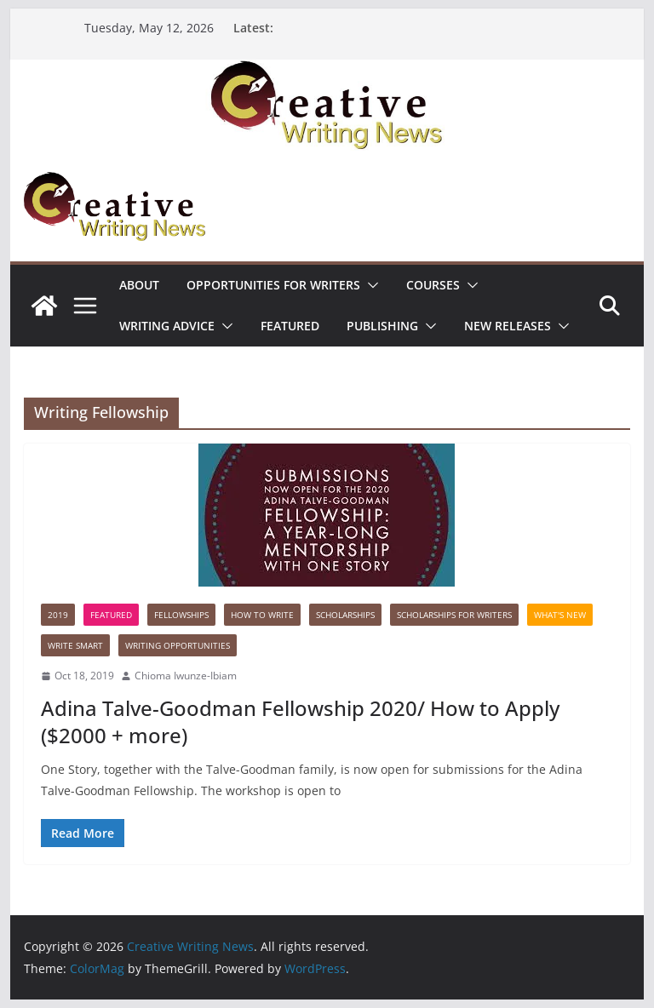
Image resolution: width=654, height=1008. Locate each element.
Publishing (382, 326)
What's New (560, 615)
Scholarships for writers (454, 615)
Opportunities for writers (273, 285)
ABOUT (139, 285)
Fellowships (181, 615)
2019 (58, 615)
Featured (290, 326)
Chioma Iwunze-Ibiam (186, 675)
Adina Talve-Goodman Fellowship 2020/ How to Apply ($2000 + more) (300, 721)
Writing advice (167, 326)
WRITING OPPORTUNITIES (177, 645)
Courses (433, 285)
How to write (262, 615)
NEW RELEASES (507, 326)
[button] (369, 285)
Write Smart (75, 645)
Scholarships (345, 615)
